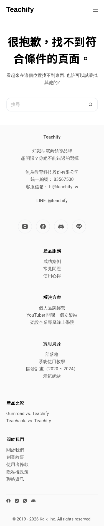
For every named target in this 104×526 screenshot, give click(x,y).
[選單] (95, 9)
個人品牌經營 (52, 308)
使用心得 (52, 275)
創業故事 (15, 457)
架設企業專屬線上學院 (52, 322)
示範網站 (52, 376)
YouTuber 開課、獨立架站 (52, 315)
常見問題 (52, 268)
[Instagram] (25, 226)
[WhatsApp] (25, 501)
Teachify (20, 9)
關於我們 (15, 450)
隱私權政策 (17, 472)
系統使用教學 (52, 361)
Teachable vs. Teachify (28, 420)
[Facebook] (43, 226)
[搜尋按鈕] (91, 104)
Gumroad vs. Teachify (27, 413)
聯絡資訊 (15, 479)
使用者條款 (17, 464)
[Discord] (61, 226)
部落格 (52, 354)
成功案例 (52, 261)
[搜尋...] (45, 104)
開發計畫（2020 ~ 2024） (52, 368)
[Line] (79, 226)
